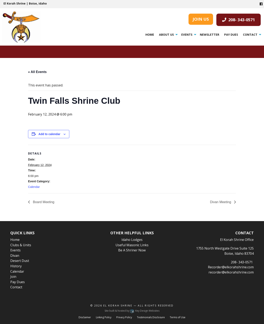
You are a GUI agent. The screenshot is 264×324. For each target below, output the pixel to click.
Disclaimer (85, 317)
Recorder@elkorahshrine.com (231, 267)
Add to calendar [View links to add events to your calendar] (49, 134)
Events (186, 35)
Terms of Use (177, 317)
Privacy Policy (124, 317)
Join (13, 276)
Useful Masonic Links (132, 245)
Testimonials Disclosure (151, 317)
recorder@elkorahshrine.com (231, 272)
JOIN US (201, 19)
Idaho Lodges (132, 239)
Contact (250, 35)
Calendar (34, 187)
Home (149, 35)
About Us (166, 35)
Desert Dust (19, 260)
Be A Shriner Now (132, 250)
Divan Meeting (221, 202)
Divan (14, 255)
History (16, 266)
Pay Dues (231, 35)
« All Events (37, 72)
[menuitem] (150, 34)
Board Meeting (43, 202)
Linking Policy (103, 317)
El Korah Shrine (117, 305)
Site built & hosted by (132, 310)
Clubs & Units (20, 245)
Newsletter (209, 35)
